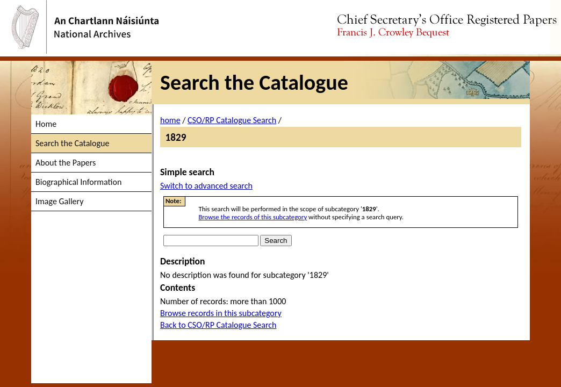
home (170, 120)
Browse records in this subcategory (221, 313)
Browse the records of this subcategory (252, 217)
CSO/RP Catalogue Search (232, 120)
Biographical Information (78, 182)
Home (45, 124)
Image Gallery (59, 201)
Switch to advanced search (206, 186)
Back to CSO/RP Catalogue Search (218, 325)
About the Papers (65, 162)
